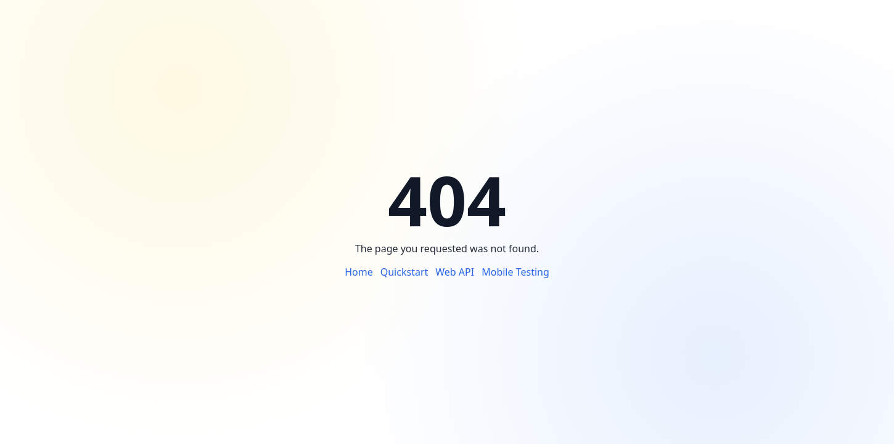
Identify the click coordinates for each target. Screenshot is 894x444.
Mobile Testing (515, 272)
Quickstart (404, 272)
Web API (454, 272)
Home (359, 272)
